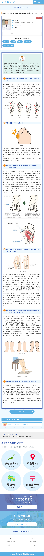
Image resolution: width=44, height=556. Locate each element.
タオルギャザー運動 (8, 45)
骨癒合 (19, 41)
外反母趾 (6, 41)
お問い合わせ (33, 542)
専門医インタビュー (13, 434)
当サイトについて (11, 542)
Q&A (11, 538)
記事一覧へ (22, 412)
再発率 (13, 41)
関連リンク (11, 545)
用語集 (33, 538)
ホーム (3, 434)
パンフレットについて (22, 524)
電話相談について (22, 507)
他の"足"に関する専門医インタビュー (12, 419)
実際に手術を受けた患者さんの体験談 (18, 424)
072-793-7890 (18, 25)
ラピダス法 (27, 41)
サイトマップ (33, 545)
